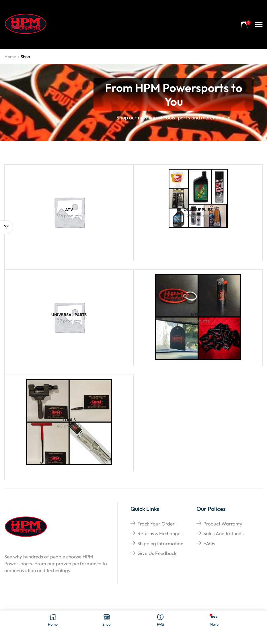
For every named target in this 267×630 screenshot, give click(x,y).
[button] (245, 25)
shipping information (160, 543)
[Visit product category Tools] (69, 420)
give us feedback (156, 553)
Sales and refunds (223, 533)
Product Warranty (222, 524)
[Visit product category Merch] (198, 314)
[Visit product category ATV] (69, 209)
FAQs (209, 543)
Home (10, 56)
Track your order (156, 524)
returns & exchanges (159, 533)
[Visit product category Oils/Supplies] (198, 198)
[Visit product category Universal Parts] (69, 314)
